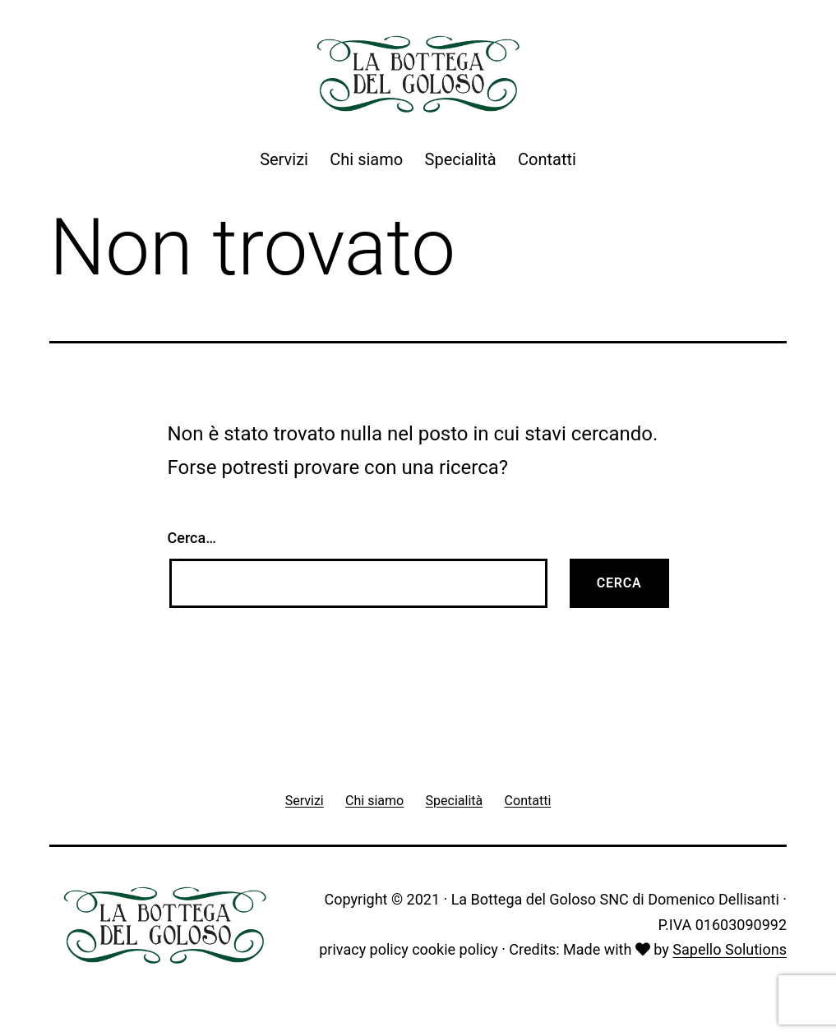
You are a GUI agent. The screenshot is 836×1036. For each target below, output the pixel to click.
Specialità (461, 159)
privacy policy (363, 949)
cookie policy (455, 949)
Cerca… (192, 537)
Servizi (284, 159)
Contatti (547, 159)
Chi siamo (366, 159)
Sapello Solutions (729, 949)
